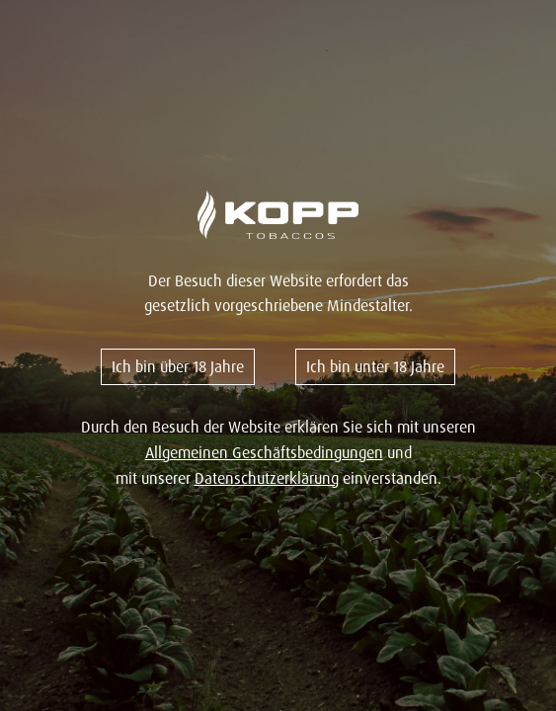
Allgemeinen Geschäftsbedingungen (264, 452)
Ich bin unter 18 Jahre (375, 366)
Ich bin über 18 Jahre (178, 366)
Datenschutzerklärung (267, 478)
